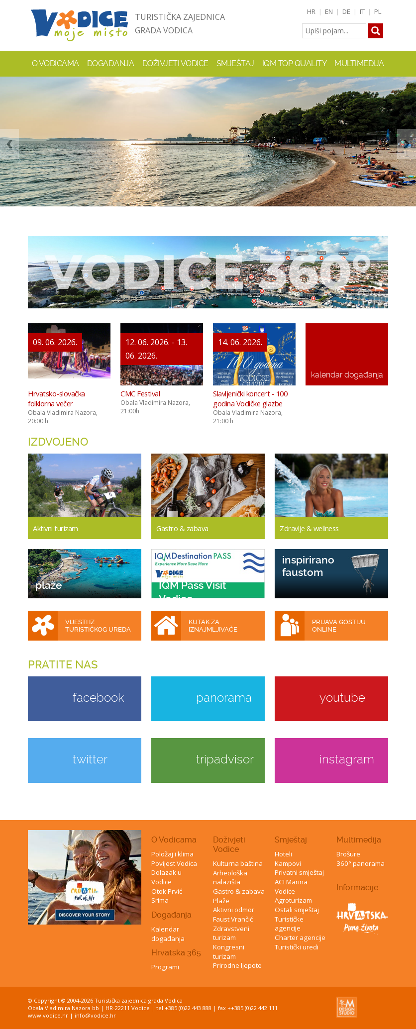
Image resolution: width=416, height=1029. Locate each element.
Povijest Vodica (174, 863)
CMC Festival (140, 393)
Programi (165, 966)
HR (311, 11)
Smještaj (291, 839)
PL (378, 11)
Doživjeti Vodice (229, 844)
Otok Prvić (166, 891)
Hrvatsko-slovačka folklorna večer (56, 398)
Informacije (357, 887)
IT (362, 11)
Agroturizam (293, 900)
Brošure (348, 853)
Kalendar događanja (168, 934)
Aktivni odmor (233, 909)
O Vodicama (174, 839)
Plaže (221, 900)
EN (329, 11)
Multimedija (358, 839)
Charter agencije (300, 937)
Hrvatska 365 (176, 952)
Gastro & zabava (239, 891)
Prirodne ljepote (237, 965)
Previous (9, 144)
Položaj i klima (172, 853)
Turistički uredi (296, 946)
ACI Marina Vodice (291, 886)
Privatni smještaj (299, 872)
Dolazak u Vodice (166, 877)
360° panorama (360, 863)
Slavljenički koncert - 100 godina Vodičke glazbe (250, 398)
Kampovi (288, 863)
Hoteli (283, 853)
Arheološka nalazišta (230, 877)
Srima (160, 900)
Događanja (110, 63)
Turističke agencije (289, 924)
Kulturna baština (238, 863)
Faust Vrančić (233, 919)
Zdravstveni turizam (231, 933)
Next (406, 144)
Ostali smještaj (297, 909)
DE (346, 11)
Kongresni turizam (228, 951)
